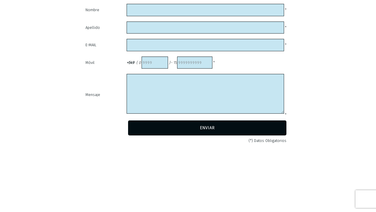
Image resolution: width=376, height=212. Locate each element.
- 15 (174, 62)
